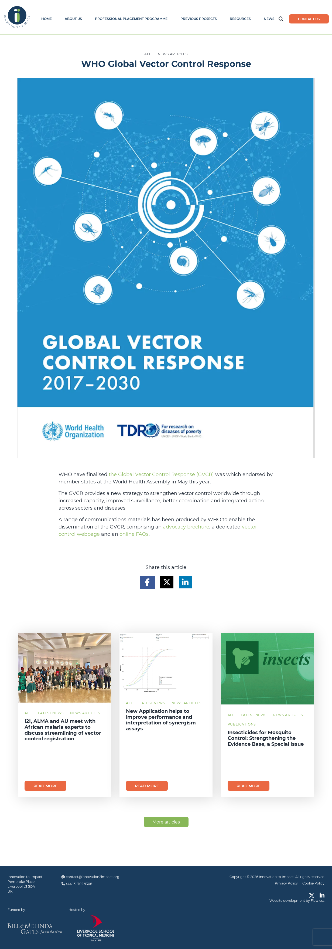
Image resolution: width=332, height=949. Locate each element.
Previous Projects (198, 19)
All (28, 713)
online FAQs (134, 534)
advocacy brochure (186, 527)
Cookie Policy (313, 883)
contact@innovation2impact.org (92, 877)
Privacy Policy (286, 883)
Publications (242, 724)
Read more (45, 786)
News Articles (85, 713)
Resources (240, 19)
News (269, 19)
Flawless (317, 901)
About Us (73, 19)
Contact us (309, 19)
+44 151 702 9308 (79, 884)
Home (46, 19)
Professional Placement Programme (131, 19)
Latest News (51, 713)
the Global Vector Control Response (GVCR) (161, 474)
